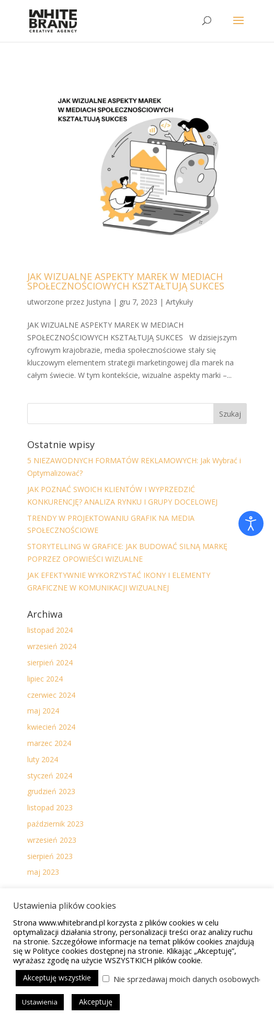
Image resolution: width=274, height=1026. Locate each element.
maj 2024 (43, 711)
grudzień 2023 (51, 791)
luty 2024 (42, 759)
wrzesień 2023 (51, 840)
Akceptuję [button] (95, 1002)
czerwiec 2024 (51, 695)
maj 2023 (43, 872)
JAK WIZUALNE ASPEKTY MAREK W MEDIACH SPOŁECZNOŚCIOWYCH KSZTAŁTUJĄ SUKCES (125, 281)
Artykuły (179, 302)
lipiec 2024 (45, 679)
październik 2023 (55, 824)
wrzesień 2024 (51, 646)
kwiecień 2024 (51, 727)
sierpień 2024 (50, 662)
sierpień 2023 (50, 856)
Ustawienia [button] (40, 1002)
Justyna (98, 302)
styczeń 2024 (49, 775)
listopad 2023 (50, 807)
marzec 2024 (49, 743)
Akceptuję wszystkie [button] (57, 978)
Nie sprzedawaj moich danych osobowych (186, 979)
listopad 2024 (50, 630)
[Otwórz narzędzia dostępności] (251, 523)
